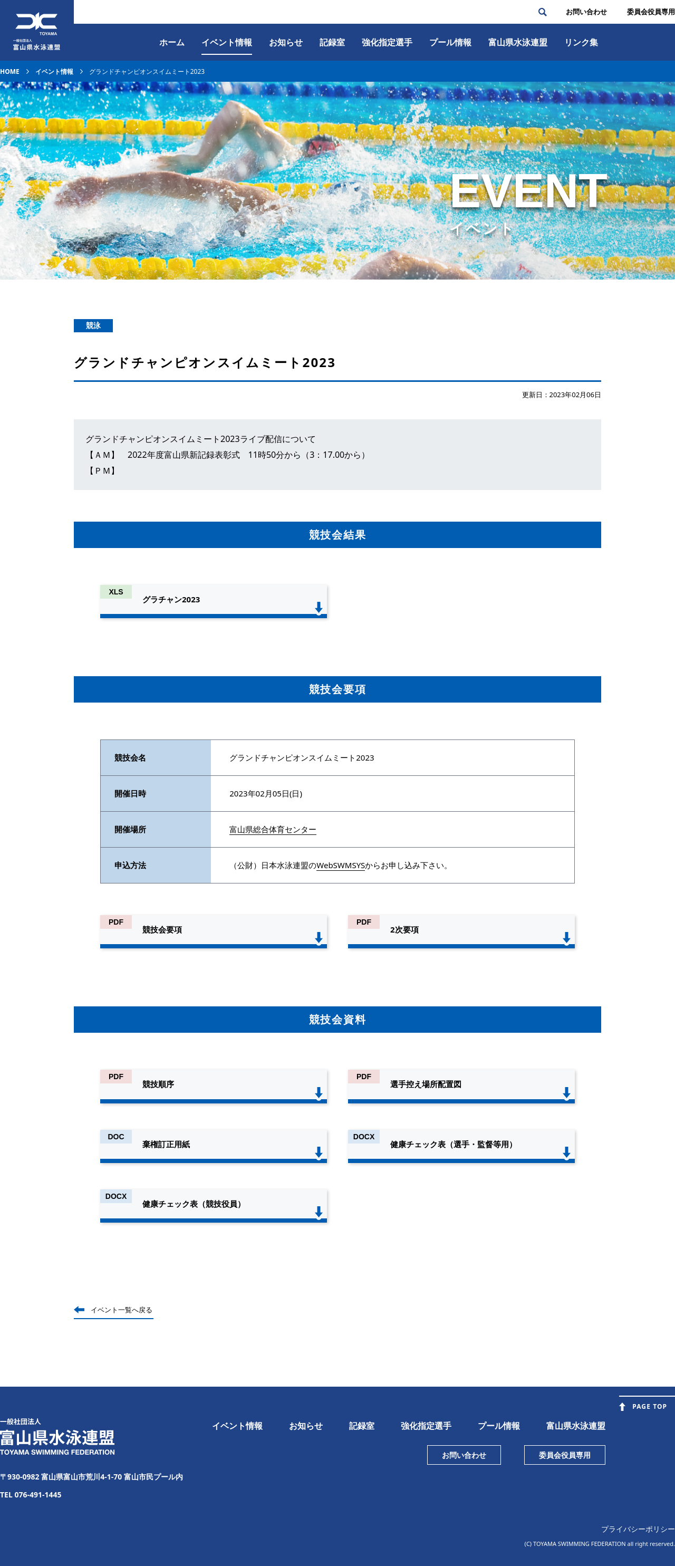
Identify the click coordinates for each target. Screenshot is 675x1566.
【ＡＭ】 (102, 454)
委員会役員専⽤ (651, 11)
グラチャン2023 (171, 599)
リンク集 (581, 42)
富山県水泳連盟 (575, 1426)
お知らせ (286, 42)
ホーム (172, 42)
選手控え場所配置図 (425, 1084)
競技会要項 (162, 929)
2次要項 (404, 929)
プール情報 (450, 42)
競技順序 (158, 1084)
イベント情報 (226, 42)
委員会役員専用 (565, 1455)
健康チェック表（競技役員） (193, 1203)
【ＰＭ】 (102, 470)
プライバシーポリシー (638, 1529)
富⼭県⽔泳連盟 (517, 42)
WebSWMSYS (340, 865)
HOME (10, 71)
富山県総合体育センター (272, 829)
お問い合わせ (586, 11)
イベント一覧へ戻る (121, 1309)
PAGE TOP (649, 1406)
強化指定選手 (387, 42)
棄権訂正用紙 (166, 1144)
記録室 (332, 42)
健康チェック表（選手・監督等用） (453, 1144)
